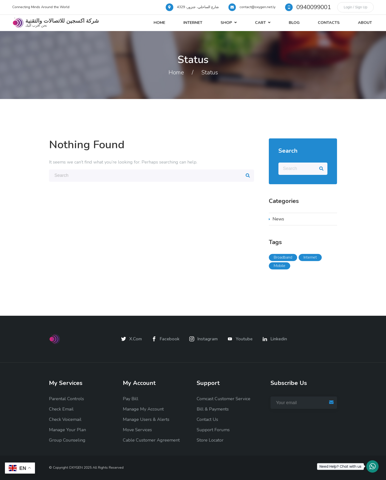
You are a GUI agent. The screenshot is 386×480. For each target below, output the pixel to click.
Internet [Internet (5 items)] (310, 263)
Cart (272, 25)
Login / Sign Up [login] (355, 7)
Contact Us (207, 420)
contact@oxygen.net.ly (257, 7)
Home (182, 25)
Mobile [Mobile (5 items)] (279, 271)
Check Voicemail (65, 420)
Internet (211, 25)
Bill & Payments (213, 409)
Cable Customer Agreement (151, 440)
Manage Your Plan (67, 430)
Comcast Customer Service (223, 399)
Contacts (334, 25)
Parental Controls (66, 399)
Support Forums (213, 430)
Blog (302, 25)
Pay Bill (130, 399)
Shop (242, 25)
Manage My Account (143, 409)
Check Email (61, 409)
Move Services (137, 430)
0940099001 (313, 7)
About (367, 25)
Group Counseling (67, 440)
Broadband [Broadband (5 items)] (283, 263)
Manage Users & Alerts (146, 420)
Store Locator (210, 440)
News (278, 225)
